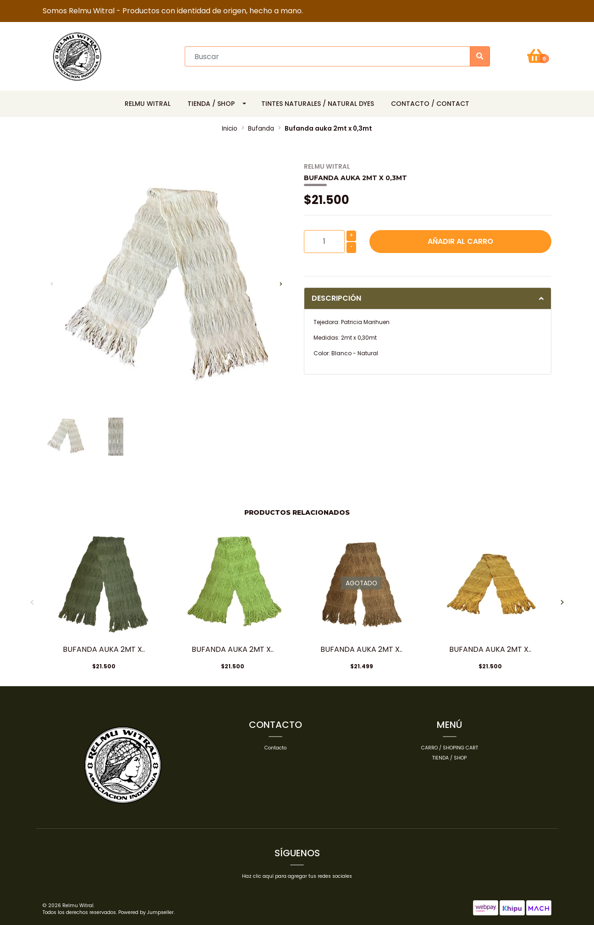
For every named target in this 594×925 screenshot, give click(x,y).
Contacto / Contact (430, 103)
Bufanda (261, 128)
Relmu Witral (147, 103)
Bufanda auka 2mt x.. (104, 649)
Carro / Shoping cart (449, 747)
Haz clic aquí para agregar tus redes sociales (297, 876)
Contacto (275, 747)
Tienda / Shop (211, 103)
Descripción (336, 298)
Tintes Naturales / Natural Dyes (317, 103)
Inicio (229, 128)
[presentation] (52, 284)
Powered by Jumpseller (146, 912)
